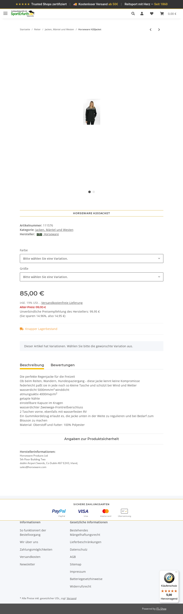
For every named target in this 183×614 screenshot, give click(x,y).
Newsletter (27, 564)
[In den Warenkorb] (23, 37)
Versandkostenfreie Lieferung (62, 303)
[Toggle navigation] (5, 11)
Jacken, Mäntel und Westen (54, 230)
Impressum (78, 572)
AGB (73, 557)
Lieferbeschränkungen (85, 542)
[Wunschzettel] (152, 13)
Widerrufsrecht (80, 586)
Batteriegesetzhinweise (86, 579)
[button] (134, 13)
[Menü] (176, 572)
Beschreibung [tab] (32, 365)
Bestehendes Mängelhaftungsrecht (85, 532)
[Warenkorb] (168, 13)
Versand (71, 598)
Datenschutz (78, 549)
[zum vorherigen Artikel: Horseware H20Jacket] (150, 29)
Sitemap (75, 564)
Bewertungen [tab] (63, 365)
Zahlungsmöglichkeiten (36, 549)
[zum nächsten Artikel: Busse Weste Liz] (159, 29)
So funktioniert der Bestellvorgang (33, 532)
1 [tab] (89, 192)
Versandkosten (30, 557)
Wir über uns (29, 542)
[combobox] (91, 258)
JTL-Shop (161, 608)
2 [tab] (93, 192)
